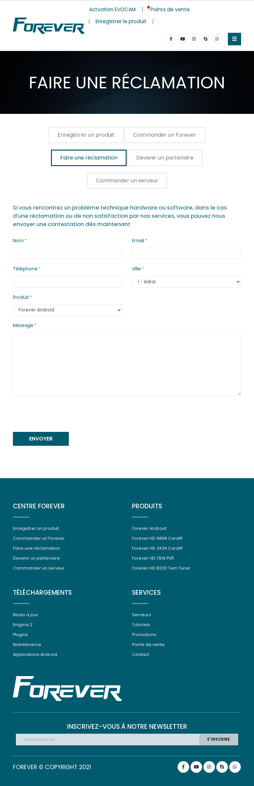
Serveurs (141, 615)
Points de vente (148, 644)
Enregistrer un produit (86, 135)
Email (138, 240)
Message (23, 325)
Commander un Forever (164, 135)
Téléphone (25, 268)
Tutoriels (141, 624)
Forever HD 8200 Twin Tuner (161, 568)
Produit (21, 297)
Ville (136, 268)
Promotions (144, 634)
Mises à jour (25, 615)
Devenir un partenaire (164, 158)
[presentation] (63, 414)
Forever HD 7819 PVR (153, 558)
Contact (140, 654)
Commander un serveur (127, 180)
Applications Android (35, 654)
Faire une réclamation (88, 158)
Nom (18, 240)
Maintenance (27, 644)
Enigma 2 (22, 624)
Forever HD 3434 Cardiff (157, 548)
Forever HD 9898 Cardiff (157, 538)
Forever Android (149, 528)
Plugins (20, 634)
